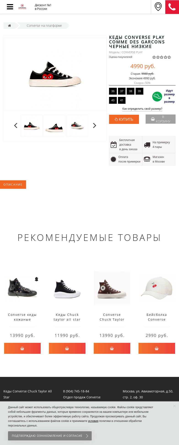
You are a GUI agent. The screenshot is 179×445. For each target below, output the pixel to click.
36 (113, 91)
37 (121, 91)
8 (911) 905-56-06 (172, 7)
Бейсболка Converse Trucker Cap (156, 319)
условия (93, 421)
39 (139, 91)
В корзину (160, 119)
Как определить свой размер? (142, 109)
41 (121, 100)
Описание (13, 185)
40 (113, 100)
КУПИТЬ (126, 119)
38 (130, 91)
